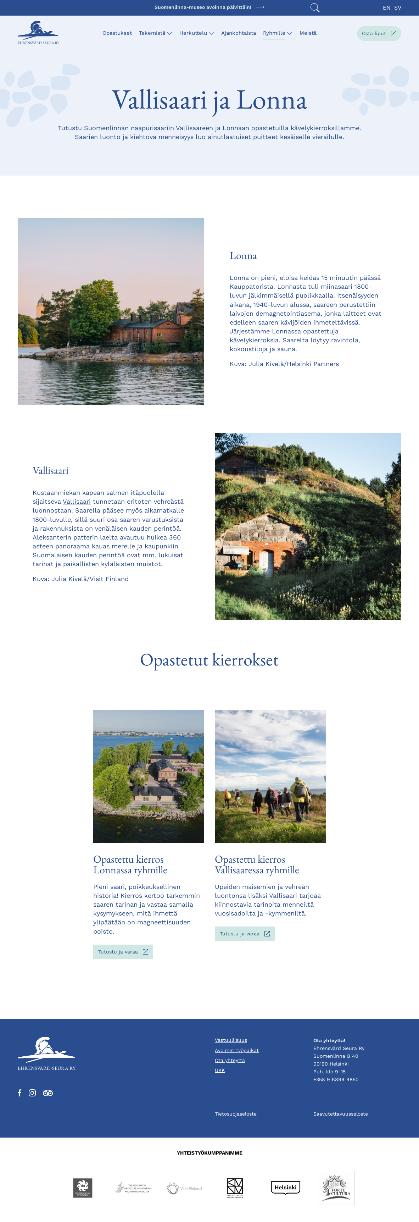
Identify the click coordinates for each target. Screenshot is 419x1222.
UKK (220, 1070)
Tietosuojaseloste (236, 1114)
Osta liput (381, 35)
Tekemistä (152, 33)
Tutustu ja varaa (125, 953)
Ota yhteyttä (230, 1060)
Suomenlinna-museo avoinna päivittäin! (203, 7)
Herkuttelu (193, 33)
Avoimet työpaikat (237, 1050)
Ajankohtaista (238, 33)
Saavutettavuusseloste (340, 1114)
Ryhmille (274, 33)
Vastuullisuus (231, 1040)
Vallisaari (77, 501)
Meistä (308, 33)
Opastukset (117, 33)
